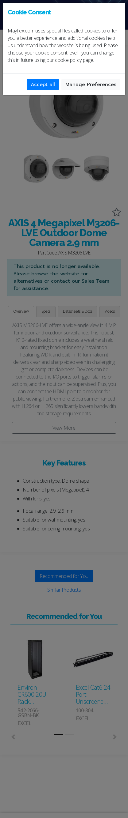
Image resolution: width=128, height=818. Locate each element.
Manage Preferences (90, 84)
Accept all (43, 84)
